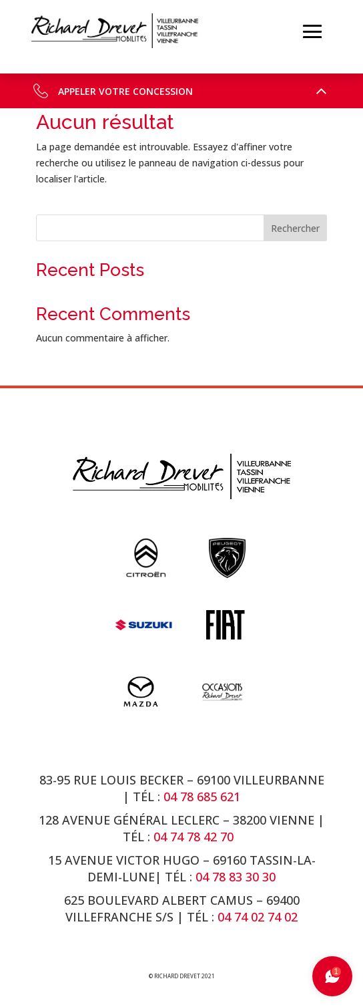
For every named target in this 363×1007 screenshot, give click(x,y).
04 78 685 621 (201, 796)
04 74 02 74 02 (258, 917)
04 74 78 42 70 (195, 837)
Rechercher (295, 228)
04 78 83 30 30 (236, 877)
